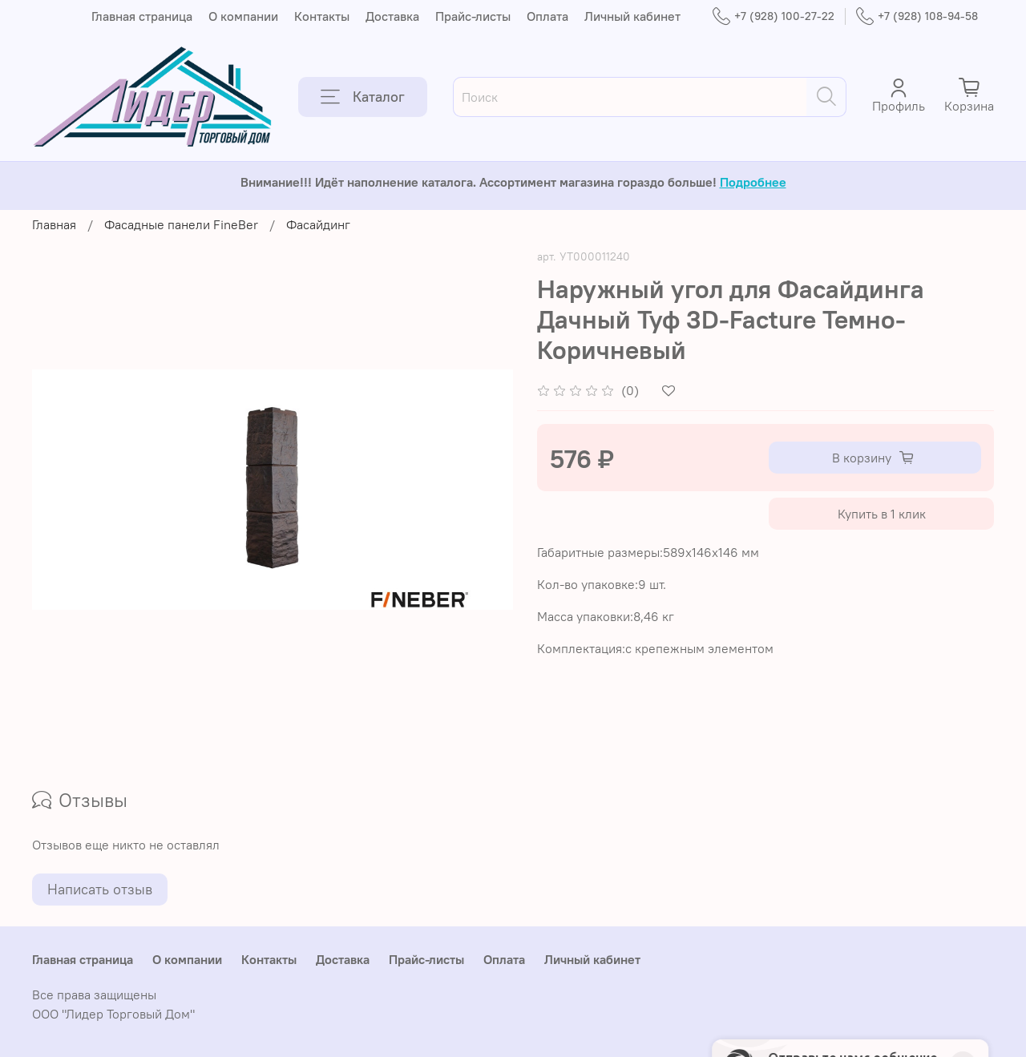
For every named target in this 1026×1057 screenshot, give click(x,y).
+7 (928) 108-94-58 (917, 16)
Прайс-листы (473, 16)
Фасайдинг (318, 224)
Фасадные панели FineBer (181, 224)
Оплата (547, 16)
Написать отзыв (99, 889)
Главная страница (141, 16)
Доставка (392, 16)
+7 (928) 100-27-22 (773, 16)
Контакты (321, 16)
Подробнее (753, 182)
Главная (54, 224)
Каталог (363, 97)
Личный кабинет (632, 16)
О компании (243, 16)
